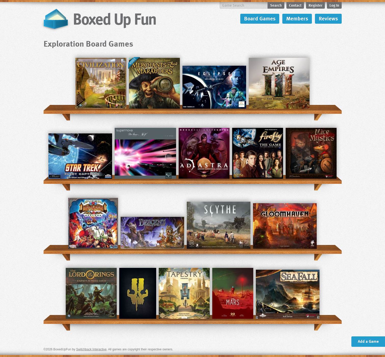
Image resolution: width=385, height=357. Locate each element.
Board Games (259, 18)
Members (297, 18)
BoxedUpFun (99, 19)
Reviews (328, 18)
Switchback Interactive (91, 349)
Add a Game (368, 341)
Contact (295, 5)
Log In (334, 5)
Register (315, 5)
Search (276, 5)
